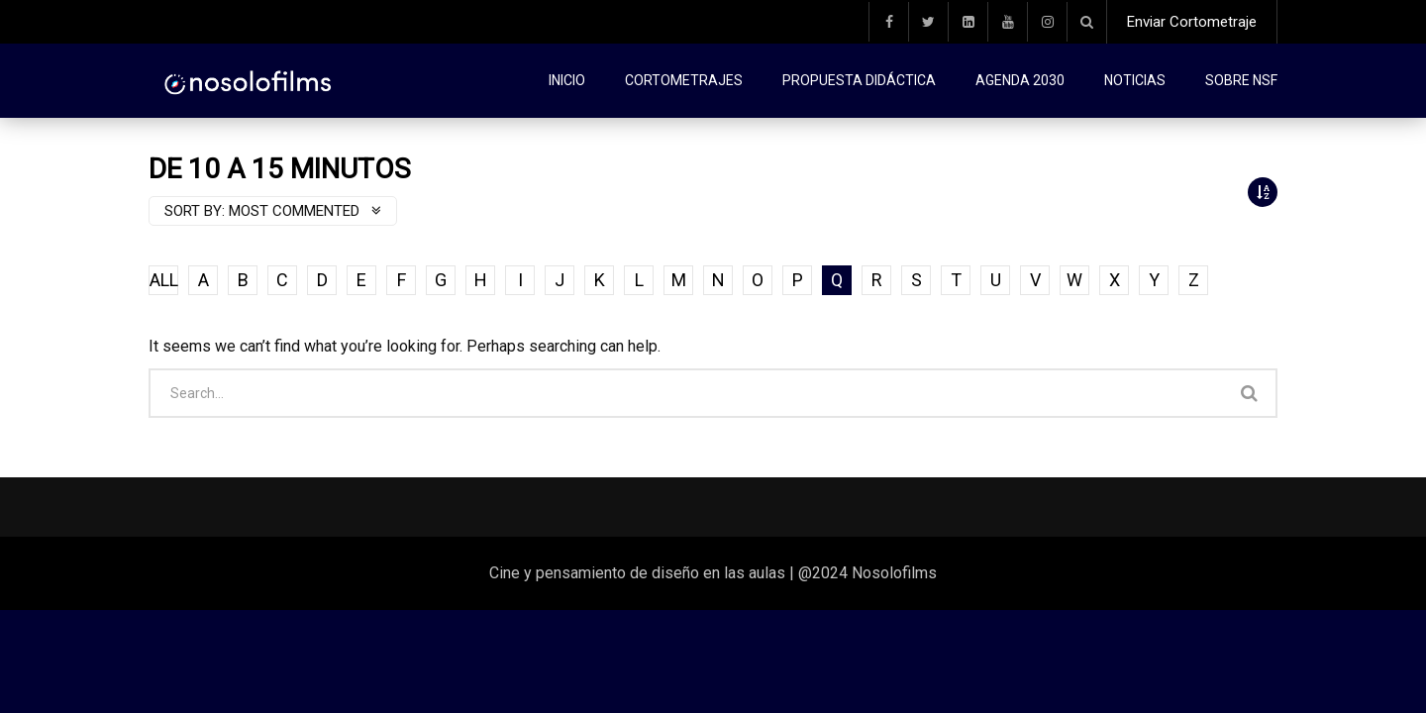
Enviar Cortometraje (1192, 22)
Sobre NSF (1241, 80)
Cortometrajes (684, 80)
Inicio (567, 80)
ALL (164, 279)
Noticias (1135, 80)
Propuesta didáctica (859, 80)
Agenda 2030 (1020, 80)
